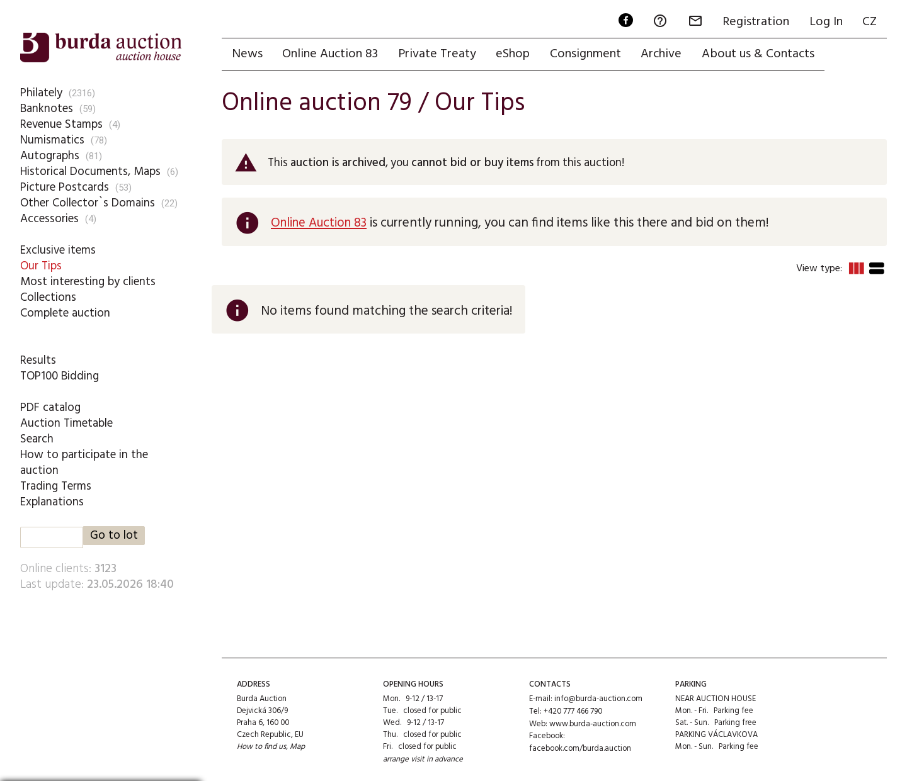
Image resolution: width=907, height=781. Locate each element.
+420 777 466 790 (573, 710)
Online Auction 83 (331, 55)
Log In (825, 23)
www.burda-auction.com (592, 722)
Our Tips (41, 265)
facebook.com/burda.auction (580, 747)
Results (38, 360)
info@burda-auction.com (598, 698)
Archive (662, 55)
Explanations (52, 501)
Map (297, 747)
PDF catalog (50, 407)
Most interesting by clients (88, 281)
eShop (514, 55)
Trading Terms (56, 485)
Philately (41, 92)
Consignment (586, 55)
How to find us (262, 747)
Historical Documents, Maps (90, 171)
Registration (755, 23)
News (247, 55)
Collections (48, 297)
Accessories (49, 218)
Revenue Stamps (61, 124)
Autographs (50, 155)
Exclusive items (58, 249)
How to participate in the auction (84, 462)
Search (37, 438)
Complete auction (65, 312)
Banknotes (46, 108)
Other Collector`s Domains (87, 202)
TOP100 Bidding (60, 375)
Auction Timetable (66, 422)
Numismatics (52, 139)
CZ (869, 23)
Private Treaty (438, 55)
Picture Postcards (64, 186)
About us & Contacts (760, 55)
